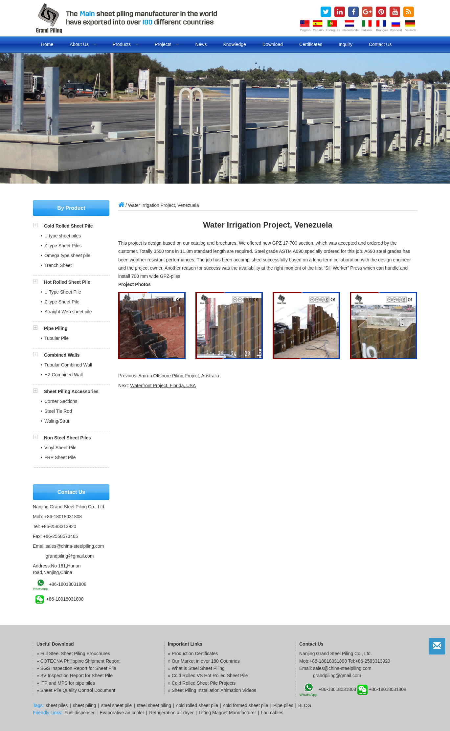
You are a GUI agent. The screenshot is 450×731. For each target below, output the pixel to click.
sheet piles (57, 705)
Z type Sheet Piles (63, 245)
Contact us (380, 44)
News (201, 44)
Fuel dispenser (79, 712)
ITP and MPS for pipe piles (67, 683)
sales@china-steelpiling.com (75, 546)
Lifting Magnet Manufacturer (227, 712)
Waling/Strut (56, 421)
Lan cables (272, 712)
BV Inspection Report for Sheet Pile (76, 675)
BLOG (304, 705)
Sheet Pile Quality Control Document (77, 690)
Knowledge (234, 44)
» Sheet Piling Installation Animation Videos (212, 690)
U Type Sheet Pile (62, 292)
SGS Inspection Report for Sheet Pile (78, 668)
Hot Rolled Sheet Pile (67, 282)
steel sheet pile (116, 705)
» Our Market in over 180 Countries (204, 661)
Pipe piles (283, 705)
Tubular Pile (56, 338)
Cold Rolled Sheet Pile (68, 226)
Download (272, 44)
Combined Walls (61, 355)
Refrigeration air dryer (171, 712)
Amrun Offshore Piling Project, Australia (178, 375)
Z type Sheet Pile (61, 301)
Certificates (310, 44)
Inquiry (345, 44)
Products (125, 44)
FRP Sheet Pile (60, 457)
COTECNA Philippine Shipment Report (80, 661)
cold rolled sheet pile (197, 705)
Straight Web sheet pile (68, 311)
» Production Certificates (193, 653)
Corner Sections (60, 401)
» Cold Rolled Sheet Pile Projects (202, 683)
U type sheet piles (62, 235)
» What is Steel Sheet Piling (196, 668)
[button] (38, 226)
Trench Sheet (58, 265)
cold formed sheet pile (245, 705)
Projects (167, 44)
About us (83, 44)
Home (47, 44)
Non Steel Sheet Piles (67, 437)
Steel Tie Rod (58, 411)
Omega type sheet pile (67, 255)
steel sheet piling (154, 705)
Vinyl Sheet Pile (60, 447)
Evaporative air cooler (122, 712)
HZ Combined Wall (63, 374)
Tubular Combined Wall (68, 364)
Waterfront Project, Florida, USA (163, 385)
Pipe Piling (56, 328)
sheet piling (84, 705)
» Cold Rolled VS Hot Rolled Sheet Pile (208, 675)
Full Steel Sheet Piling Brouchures (75, 653)
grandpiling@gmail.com (70, 556)
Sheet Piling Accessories (71, 391)
